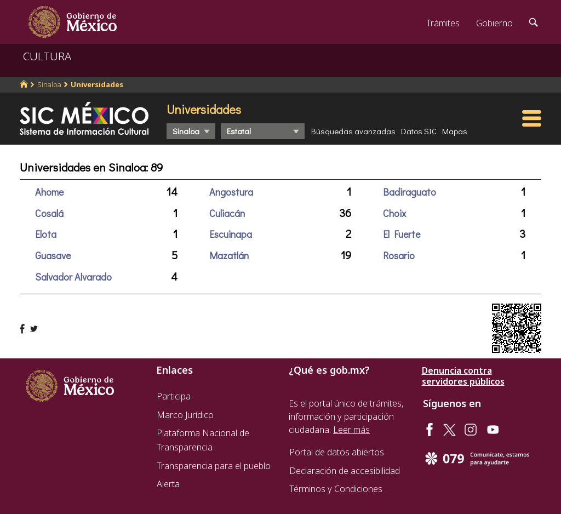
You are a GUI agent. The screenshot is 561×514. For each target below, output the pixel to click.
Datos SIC (419, 130)
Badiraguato (409, 191)
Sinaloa (49, 84)
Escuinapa (230, 234)
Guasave (53, 255)
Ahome (49, 191)
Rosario (399, 255)
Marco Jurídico (185, 415)
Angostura (231, 191)
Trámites (443, 23)
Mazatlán (229, 255)
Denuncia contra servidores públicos (463, 375)
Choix (394, 213)
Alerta (168, 484)
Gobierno (494, 23)
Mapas (454, 130)
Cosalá (49, 213)
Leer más (351, 430)
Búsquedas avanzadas (353, 130)
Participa (174, 396)
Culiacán (227, 213)
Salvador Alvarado (73, 276)
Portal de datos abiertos (336, 452)
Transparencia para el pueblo (214, 466)
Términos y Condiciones (335, 489)
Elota (45, 234)
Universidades (97, 84)
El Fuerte (401, 234)
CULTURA (47, 56)
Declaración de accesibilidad (344, 471)
